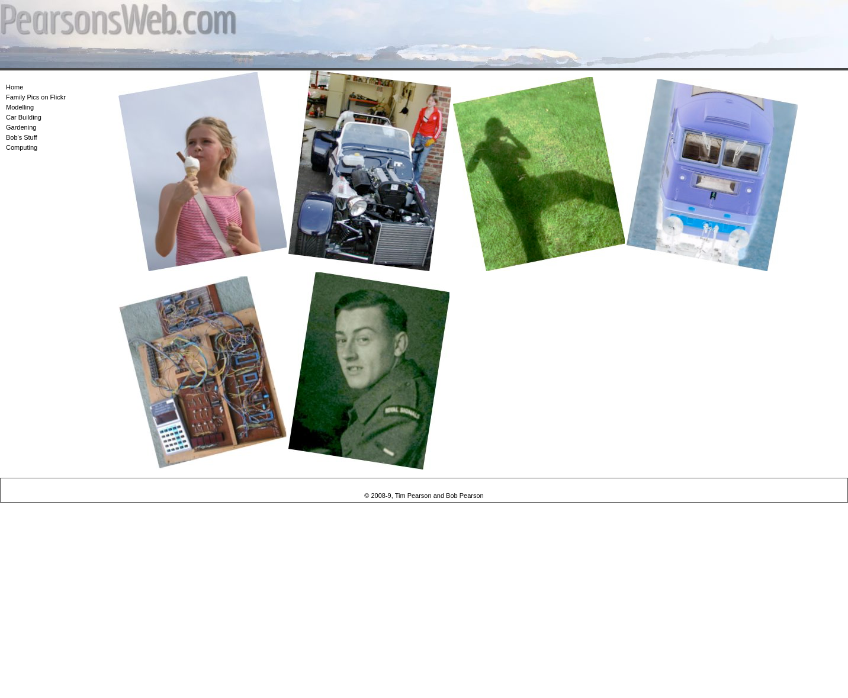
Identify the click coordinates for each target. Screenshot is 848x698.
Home (14, 87)
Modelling (20, 107)
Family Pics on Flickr (36, 97)
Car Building (23, 117)
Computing (21, 147)
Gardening (21, 127)
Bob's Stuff (21, 137)
